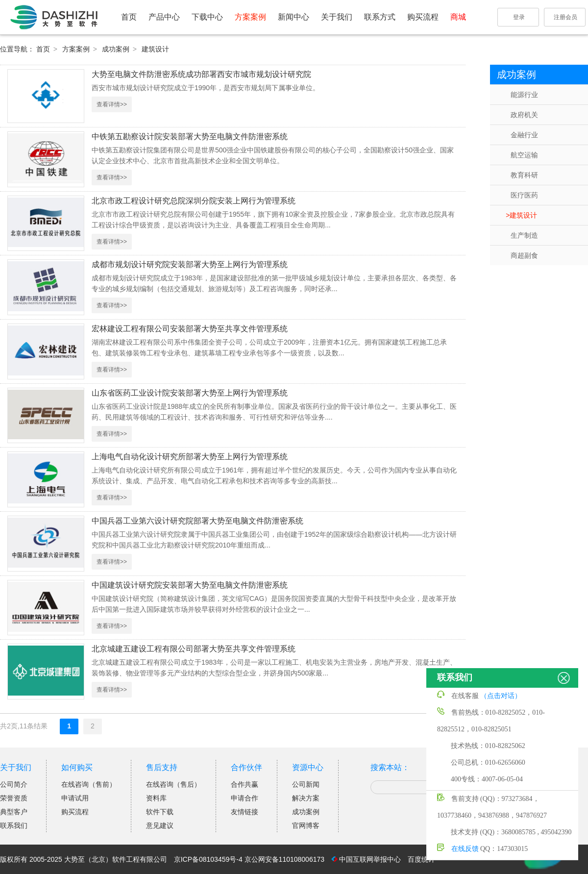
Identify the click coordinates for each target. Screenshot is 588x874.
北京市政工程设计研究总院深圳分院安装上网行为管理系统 (193, 201)
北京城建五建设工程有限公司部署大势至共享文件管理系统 (193, 649)
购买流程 (423, 17)
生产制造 (524, 235)
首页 (129, 17)
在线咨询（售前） (88, 784)
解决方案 (305, 798)
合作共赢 (244, 784)
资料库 (156, 798)
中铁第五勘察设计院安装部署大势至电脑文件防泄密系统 (190, 136)
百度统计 (421, 859)
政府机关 (524, 115)
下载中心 (207, 17)
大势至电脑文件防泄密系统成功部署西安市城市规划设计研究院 (201, 74)
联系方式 (379, 17)
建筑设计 (155, 49)
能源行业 (524, 95)
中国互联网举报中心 (370, 859)
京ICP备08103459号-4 (208, 859)
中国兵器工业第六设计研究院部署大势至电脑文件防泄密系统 (197, 521)
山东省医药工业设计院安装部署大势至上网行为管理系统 (190, 393)
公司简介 (13, 784)
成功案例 (116, 49)
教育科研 (524, 175)
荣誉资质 (13, 798)
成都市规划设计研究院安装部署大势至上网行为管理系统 (190, 264)
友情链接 (244, 812)
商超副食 (524, 255)
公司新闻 (305, 784)
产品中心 (164, 17)
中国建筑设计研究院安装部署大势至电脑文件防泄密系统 (190, 585)
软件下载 (159, 812)
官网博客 (305, 825)
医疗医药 (524, 195)
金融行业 (524, 135)
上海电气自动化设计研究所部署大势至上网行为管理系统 (190, 456)
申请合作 (244, 798)
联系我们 (13, 825)
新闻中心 (293, 17)
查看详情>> (112, 104)
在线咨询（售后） (173, 784)
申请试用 (75, 798)
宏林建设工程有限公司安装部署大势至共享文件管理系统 (190, 329)
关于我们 (336, 17)
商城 (458, 17)
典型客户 (13, 812)
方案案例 (250, 17)
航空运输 (524, 155)
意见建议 (159, 825)
